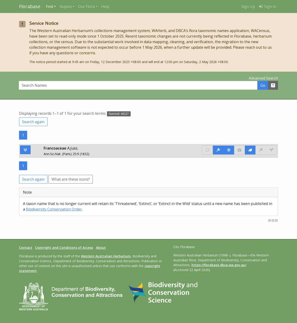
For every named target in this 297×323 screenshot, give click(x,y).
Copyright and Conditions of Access (64, 247)
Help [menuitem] (105, 6)
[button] (67, 6)
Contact (25, 247)
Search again (33, 121)
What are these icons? (71, 179)
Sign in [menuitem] (267, 6)
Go (262, 85)
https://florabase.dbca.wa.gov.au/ (218, 265)
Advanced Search (263, 78)
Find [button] (49, 6)
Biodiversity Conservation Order (54, 209)
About (101, 247)
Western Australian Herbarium (106, 256)
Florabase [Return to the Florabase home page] (29, 6)
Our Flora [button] (86, 6)
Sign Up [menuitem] (248, 6)
